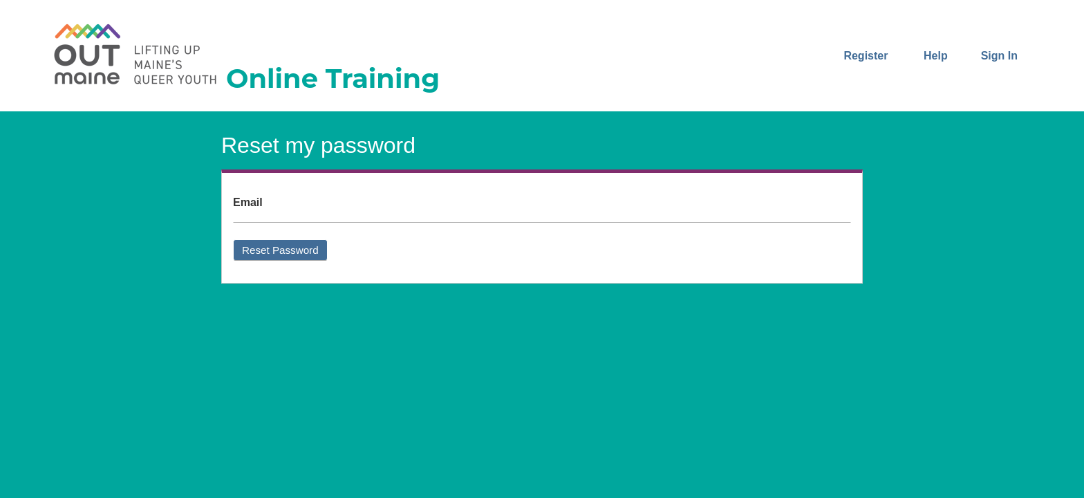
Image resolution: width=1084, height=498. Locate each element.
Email (248, 202)
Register (865, 56)
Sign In (999, 56)
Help (936, 56)
